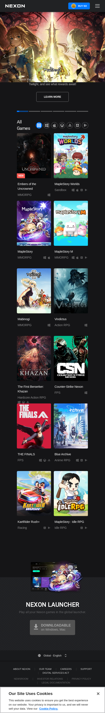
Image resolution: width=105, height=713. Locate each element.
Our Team (45, 669)
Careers (66, 669)
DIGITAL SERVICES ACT (55, 673)
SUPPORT (86, 669)
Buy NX (82, 6)
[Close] (98, 693)
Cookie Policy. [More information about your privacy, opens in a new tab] (48, 708)
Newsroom (21, 679)
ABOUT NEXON (21, 669)
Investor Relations (50, 679)
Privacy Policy (81, 679)
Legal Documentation (56, 682)
